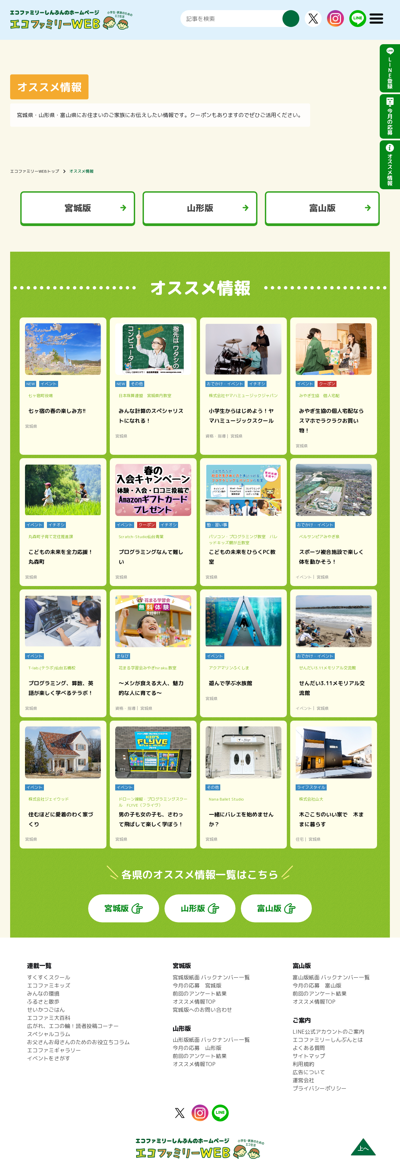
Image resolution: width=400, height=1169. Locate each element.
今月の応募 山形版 (197, 1048)
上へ (363, 1148)
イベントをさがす (48, 1058)
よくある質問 (309, 1048)
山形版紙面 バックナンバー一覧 (211, 1039)
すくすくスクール (48, 977)
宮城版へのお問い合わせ (202, 1009)
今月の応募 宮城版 (197, 985)
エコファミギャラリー (54, 1050)
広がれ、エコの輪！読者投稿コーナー (73, 1026)
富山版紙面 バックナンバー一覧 (331, 977)
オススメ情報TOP (194, 1001)
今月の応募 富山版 (317, 985)
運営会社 (303, 1080)
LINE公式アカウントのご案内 (328, 1031)
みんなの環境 (43, 993)
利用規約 (303, 1064)
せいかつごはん (46, 1009)
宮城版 (78, 208)
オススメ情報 (81, 171)
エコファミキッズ (48, 985)
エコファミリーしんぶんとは (328, 1039)
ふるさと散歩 (43, 1001)
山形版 (200, 208)
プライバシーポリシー (320, 1088)
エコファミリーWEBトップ (34, 171)
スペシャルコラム (48, 1034)
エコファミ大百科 (48, 1018)
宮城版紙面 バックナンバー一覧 (211, 977)
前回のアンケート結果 (200, 993)
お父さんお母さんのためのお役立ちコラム (78, 1042)
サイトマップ (309, 1056)
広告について (309, 1072)
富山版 (322, 208)
